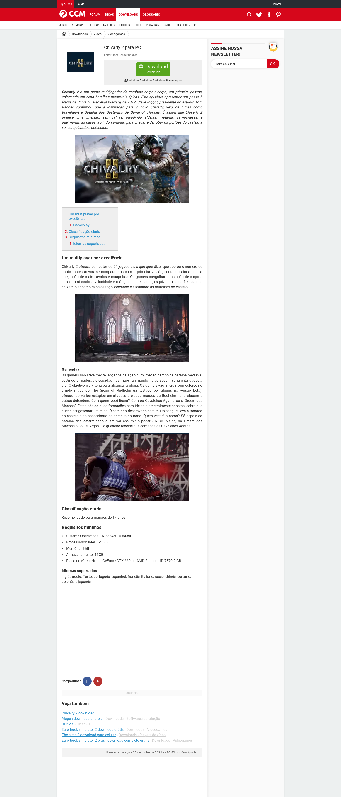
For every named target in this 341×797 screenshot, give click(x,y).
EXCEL (137, 25)
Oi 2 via (68, 724)
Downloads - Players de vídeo (142, 735)
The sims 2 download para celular (89, 735)
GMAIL (167, 25)
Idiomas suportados (89, 244)
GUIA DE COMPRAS (186, 25)
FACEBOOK (109, 25)
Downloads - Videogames (146, 729)
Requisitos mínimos (84, 237)
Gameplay (81, 225)
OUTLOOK (124, 25)
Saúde (80, 4)
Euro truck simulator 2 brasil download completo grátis (105, 740)
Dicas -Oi (83, 724)
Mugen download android (82, 718)
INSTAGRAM (152, 25)
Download (153, 69)
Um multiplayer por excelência (84, 216)
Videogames (116, 34)
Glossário (151, 14)
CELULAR (94, 25)
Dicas (109, 14)
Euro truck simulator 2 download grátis (93, 729)
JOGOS (63, 25)
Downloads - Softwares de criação (132, 718)
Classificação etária (84, 232)
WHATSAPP (78, 25)
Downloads (128, 14)
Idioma (277, 4)
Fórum (95, 14)
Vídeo (98, 34)
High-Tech (65, 4)
